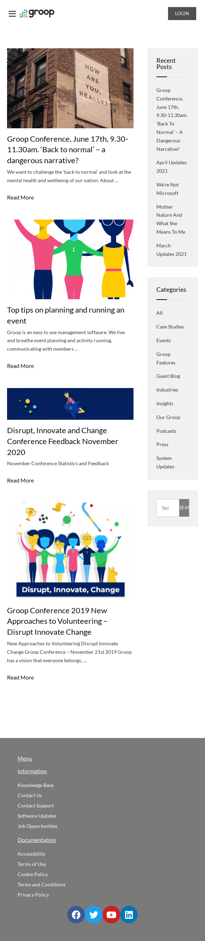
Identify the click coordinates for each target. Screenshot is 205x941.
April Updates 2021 (171, 166)
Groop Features (165, 358)
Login (182, 13)
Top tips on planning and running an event (65, 315)
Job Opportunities (37, 826)
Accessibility (31, 854)
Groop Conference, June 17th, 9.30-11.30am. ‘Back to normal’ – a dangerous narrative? (67, 149)
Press (162, 444)
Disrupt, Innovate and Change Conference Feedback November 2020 (62, 441)
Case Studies (170, 327)
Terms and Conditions (42, 884)
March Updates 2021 (171, 249)
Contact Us (30, 795)
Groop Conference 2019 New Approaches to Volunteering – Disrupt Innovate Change (57, 621)
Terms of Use (32, 864)
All (159, 313)
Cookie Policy (33, 874)
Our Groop (168, 417)
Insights (164, 403)
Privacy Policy (33, 895)
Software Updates (37, 816)
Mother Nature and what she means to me (170, 219)
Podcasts (166, 431)
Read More (20, 197)
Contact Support (36, 805)
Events (163, 340)
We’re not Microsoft (167, 189)
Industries (167, 390)
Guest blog (168, 376)
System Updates (165, 462)
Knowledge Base (36, 785)
